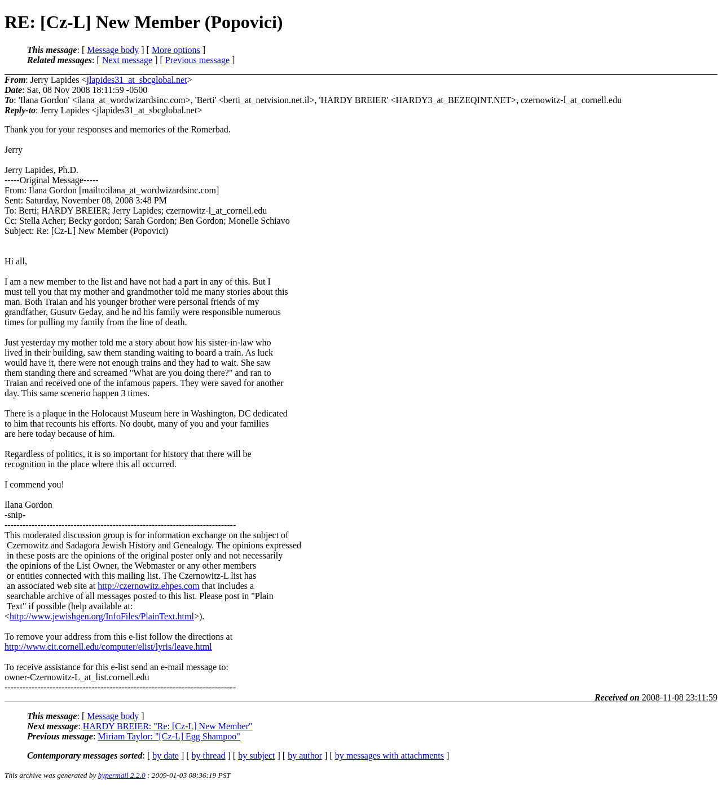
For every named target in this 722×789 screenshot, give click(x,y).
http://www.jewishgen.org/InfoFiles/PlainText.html (102, 616)
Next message (127, 60)
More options (176, 50)
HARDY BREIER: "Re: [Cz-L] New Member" (168, 726)
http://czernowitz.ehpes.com (148, 586)
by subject (256, 755)
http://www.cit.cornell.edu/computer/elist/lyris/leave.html (108, 646)
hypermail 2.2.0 (122, 775)
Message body (113, 50)
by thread (209, 755)
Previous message (197, 60)
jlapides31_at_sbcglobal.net (136, 80)
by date (165, 755)
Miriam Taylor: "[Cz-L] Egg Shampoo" (169, 736)
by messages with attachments (389, 755)
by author (305, 755)
